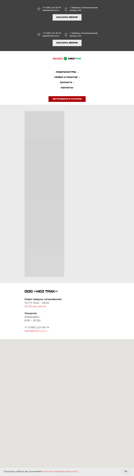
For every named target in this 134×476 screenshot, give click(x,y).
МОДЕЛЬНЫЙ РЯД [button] (66, 72)
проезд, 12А (75, 10)
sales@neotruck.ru (51, 10)
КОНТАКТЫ (67, 88)
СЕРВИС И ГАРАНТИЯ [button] (66, 77)
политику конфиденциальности (60, 472)
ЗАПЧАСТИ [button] (66, 83)
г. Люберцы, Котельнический (83, 8)
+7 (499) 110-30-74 (51, 8)
